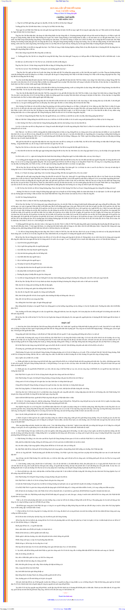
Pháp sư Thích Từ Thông (62, 13)
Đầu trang (122, 609)
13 (80, 600)
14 (82, 600)
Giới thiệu (51, 600)
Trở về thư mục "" (63, 609)
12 (77, 600)
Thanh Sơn (62, 596)
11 (75, 600)
